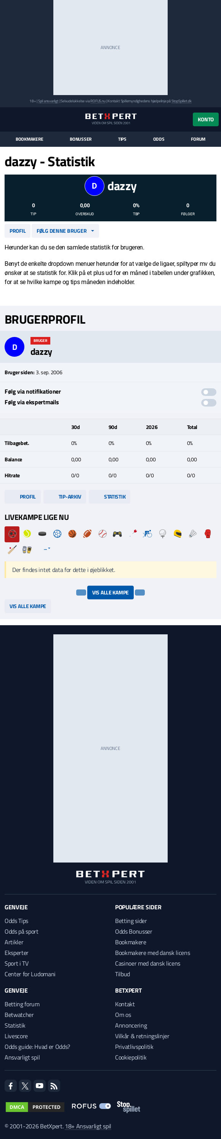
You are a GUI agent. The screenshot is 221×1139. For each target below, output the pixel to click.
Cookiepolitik (131, 1057)
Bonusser (80, 139)
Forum (198, 139)
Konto (206, 119)
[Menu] (8, 119)
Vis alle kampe (110, 592)
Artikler (14, 942)
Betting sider (131, 920)
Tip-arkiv (64, 496)
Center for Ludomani (30, 974)
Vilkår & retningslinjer (142, 1036)
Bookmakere (29, 139)
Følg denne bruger (61, 231)
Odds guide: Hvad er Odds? (37, 1046)
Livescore (16, 1036)
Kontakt (125, 1004)
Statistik (109, 496)
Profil (18, 231)
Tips (122, 139)
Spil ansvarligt (48, 101)
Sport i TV (17, 963)
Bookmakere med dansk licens (152, 952)
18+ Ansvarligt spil (88, 1126)
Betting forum (22, 1004)
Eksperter (17, 952)
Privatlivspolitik (134, 1046)
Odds (159, 139)
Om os (123, 1014)
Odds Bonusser (133, 931)
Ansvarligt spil (22, 1057)
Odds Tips (16, 920)
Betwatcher (19, 1014)
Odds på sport (21, 931)
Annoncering (131, 1025)
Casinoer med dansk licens (147, 963)
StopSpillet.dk (181, 101)
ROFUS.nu (97, 101)
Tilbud (122, 974)
